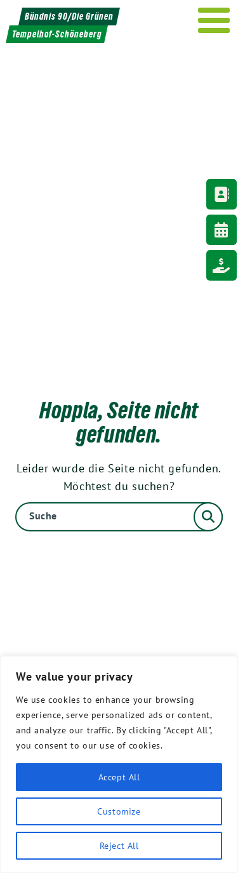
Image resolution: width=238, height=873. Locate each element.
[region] (119, 764)
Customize (118, 811)
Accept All (119, 777)
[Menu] (214, 20)
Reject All (119, 845)
